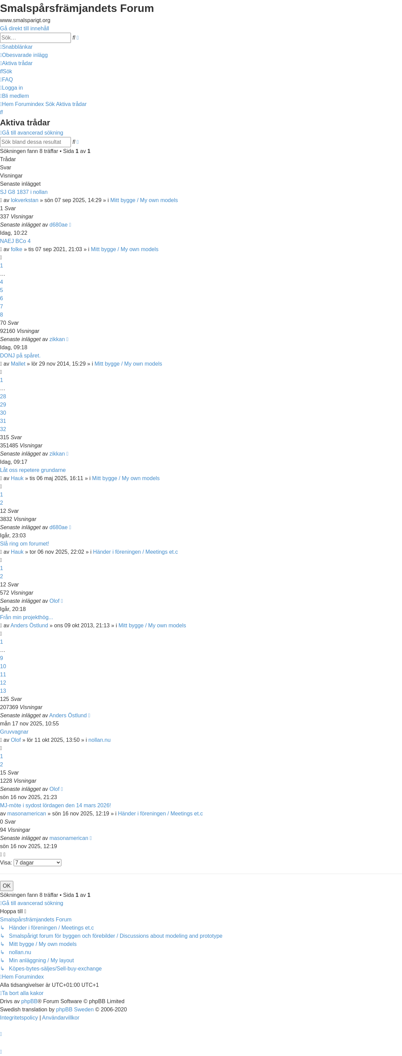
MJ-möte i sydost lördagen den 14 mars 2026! (55, 805)
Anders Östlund (29, 625)
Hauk (17, 478)
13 (3, 691)
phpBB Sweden (75, 1009)
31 (3, 421)
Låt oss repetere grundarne (33, 470)
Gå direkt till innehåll (24, 28)
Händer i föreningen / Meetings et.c (135, 552)
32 (3, 429)
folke (17, 249)
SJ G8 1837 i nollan (24, 192)
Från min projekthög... (26, 617)
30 (3, 413)
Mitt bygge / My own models (144, 200)
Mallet (18, 364)
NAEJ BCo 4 (15, 241)
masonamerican (26, 813)
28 (3, 396)
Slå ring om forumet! (24, 544)
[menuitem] (24, 55)
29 (3, 405)
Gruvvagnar (14, 732)
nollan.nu (99, 740)
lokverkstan (25, 200)
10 (3, 666)
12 (3, 683)
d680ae (58, 225)
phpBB (29, 1001)
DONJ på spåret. (20, 355)
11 (3, 674)
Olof (54, 601)
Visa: (30, 863)
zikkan (57, 339)
